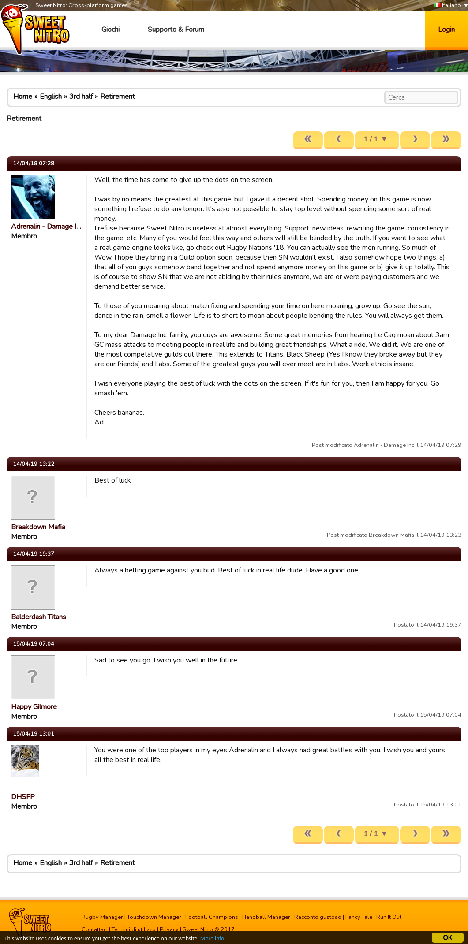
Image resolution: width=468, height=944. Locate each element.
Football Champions (211, 917)
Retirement (117, 96)
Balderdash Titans (38, 617)
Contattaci (95, 929)
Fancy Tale (358, 917)
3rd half (81, 96)
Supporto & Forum (176, 29)
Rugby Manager (102, 917)
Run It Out (388, 917)
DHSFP (23, 797)
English (51, 96)
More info (212, 940)
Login (446, 29)
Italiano (447, 5)
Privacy (169, 929)
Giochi (110, 29)
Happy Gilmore (34, 707)
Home (22, 96)
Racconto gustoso (317, 917)
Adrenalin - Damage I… (46, 226)
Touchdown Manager (154, 917)
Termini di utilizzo (134, 929)
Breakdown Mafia (38, 527)
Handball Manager (266, 917)
